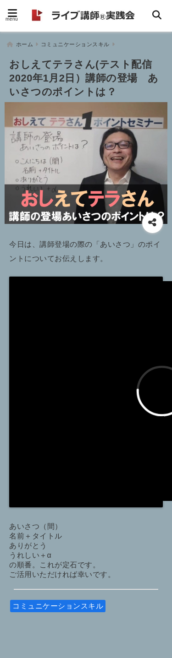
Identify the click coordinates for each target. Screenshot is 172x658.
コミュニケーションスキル (57, 606)
